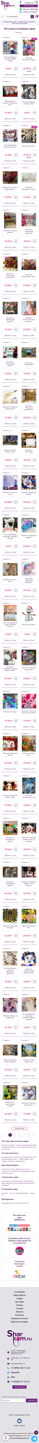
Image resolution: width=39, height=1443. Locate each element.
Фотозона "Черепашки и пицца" (10, 839)
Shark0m (15, 1373)
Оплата (19, 1305)
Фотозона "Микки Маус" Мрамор (10, 1061)
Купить (16, 68)
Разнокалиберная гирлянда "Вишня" (10, 146)
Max (36, 1)
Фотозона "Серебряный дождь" (10, 883)
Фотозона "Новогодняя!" (29, 364)
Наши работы (19, 1295)
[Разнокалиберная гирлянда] (10, 47)
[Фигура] (29, 614)
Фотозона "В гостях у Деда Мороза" (10, 188)
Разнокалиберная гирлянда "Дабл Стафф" (10, 59)
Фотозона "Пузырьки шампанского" (29, 407)
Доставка (19, 1302)
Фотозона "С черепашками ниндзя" (10, 1104)
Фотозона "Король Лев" (28, 927)
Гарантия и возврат (19, 1322)
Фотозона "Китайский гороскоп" (29, 231)
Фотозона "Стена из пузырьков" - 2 (29, 1104)
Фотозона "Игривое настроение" (29, 668)
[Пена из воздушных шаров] (10, 613)
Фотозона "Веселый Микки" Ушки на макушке (29, 839)
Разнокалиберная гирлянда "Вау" (28, 103)
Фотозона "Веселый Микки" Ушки (10, 796)
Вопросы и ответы (19, 1318)
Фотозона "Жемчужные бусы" (29, 188)
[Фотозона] (29, 48)
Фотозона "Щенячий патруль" (29, 493)
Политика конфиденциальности (19, 1438)
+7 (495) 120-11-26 (31, 3)
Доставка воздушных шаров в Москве (15, 1433)
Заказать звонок (29, 5)
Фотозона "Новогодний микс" (29, 275)
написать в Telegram (28, 12)
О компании (19, 1292)
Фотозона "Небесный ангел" (28, 796)
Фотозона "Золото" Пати (10, 580)
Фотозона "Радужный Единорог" (29, 580)
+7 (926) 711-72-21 (20, 1382)
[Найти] (18, 16)
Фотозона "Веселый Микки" (10, 754)
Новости (19, 1312)
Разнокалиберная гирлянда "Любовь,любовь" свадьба (28, 1016)
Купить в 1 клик (10, 74)
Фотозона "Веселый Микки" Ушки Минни (29, 883)
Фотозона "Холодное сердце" (29, 536)
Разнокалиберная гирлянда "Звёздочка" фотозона (10, 970)
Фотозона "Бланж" (28, 146)
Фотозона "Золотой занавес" (10, 231)
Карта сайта (19, 1426)
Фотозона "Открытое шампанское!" (10, 408)
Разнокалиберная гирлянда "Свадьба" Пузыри (10, 536)
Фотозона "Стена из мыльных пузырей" (29, 712)
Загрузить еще (19, 1128)
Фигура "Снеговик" (29, 625)
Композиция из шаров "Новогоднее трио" (10, 103)
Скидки (19, 1298)
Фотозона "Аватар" (10, 712)
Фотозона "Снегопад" (29, 451)
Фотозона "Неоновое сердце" (29, 59)
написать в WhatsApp (29, 9)
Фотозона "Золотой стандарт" (10, 927)
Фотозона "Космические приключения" (29, 971)
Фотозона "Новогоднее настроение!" (10, 275)
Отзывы (19, 1308)
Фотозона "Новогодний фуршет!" (10, 319)
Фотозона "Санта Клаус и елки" (10, 451)
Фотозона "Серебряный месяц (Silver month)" (10, 668)
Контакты (19, 1315)
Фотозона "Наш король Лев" (28, 1061)
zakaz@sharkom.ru (18, 1363)
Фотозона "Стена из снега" (10, 493)
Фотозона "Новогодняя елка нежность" (28, 319)
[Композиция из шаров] (10, 91)
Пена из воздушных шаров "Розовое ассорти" (10, 624)
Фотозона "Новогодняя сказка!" (10, 363)
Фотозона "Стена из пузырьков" (10, 1017)
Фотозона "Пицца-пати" (28, 754)
